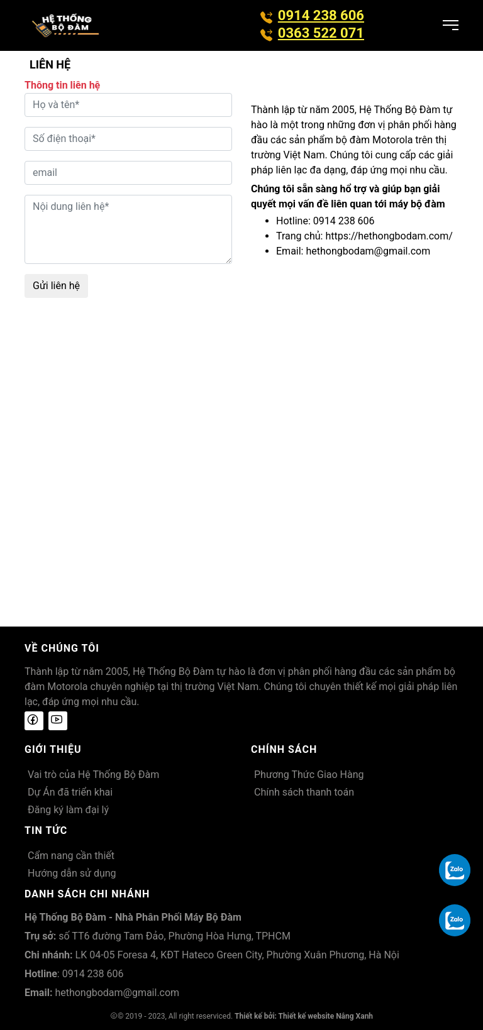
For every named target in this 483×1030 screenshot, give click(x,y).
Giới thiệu (53, 749)
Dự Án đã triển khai (70, 792)
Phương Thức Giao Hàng (309, 775)
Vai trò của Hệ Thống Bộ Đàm (93, 775)
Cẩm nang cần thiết (71, 856)
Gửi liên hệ (56, 286)
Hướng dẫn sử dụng (72, 873)
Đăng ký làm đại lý (68, 810)
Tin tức (46, 830)
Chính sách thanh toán (304, 792)
